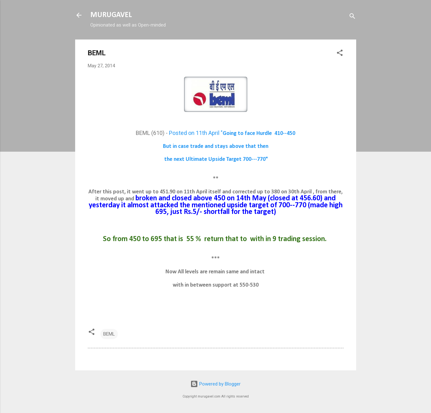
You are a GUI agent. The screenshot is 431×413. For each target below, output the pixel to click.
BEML (109, 334)
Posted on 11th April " (232, 133)
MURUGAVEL (111, 15)
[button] (340, 54)
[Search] (352, 17)
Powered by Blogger (215, 384)
